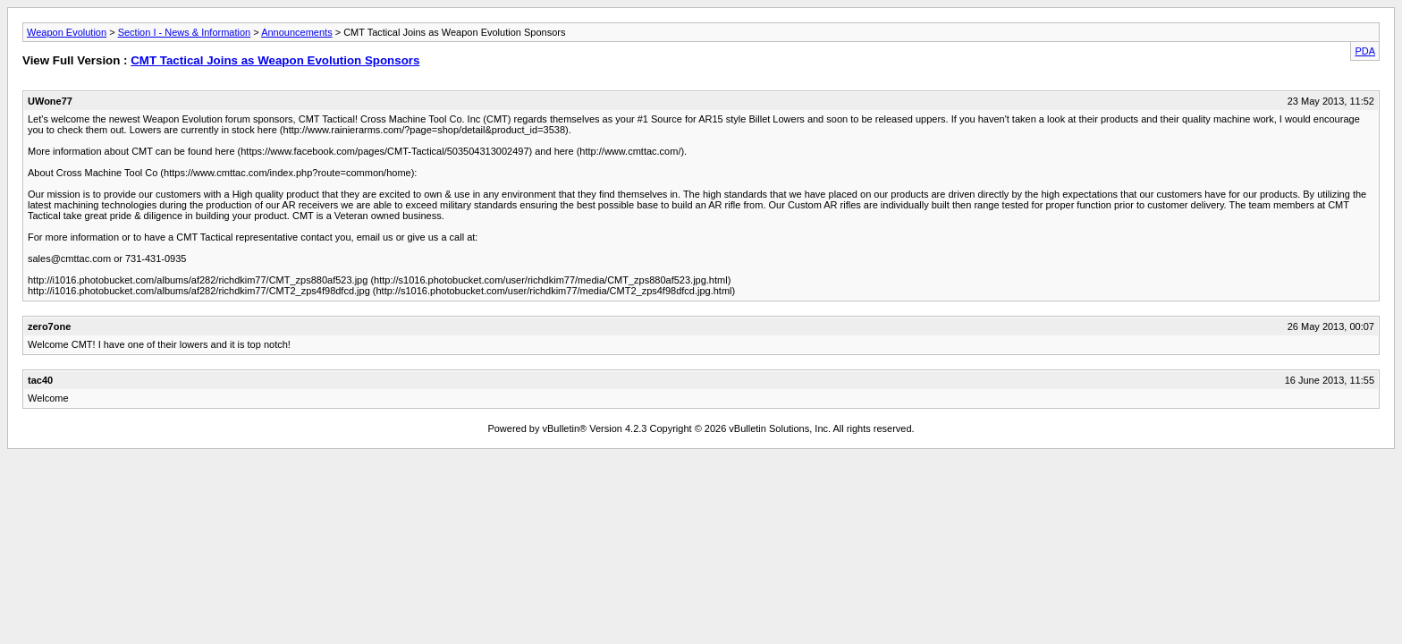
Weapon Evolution (66, 32)
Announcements (297, 32)
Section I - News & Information (184, 32)
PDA (1365, 51)
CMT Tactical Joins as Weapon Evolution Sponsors (275, 60)
